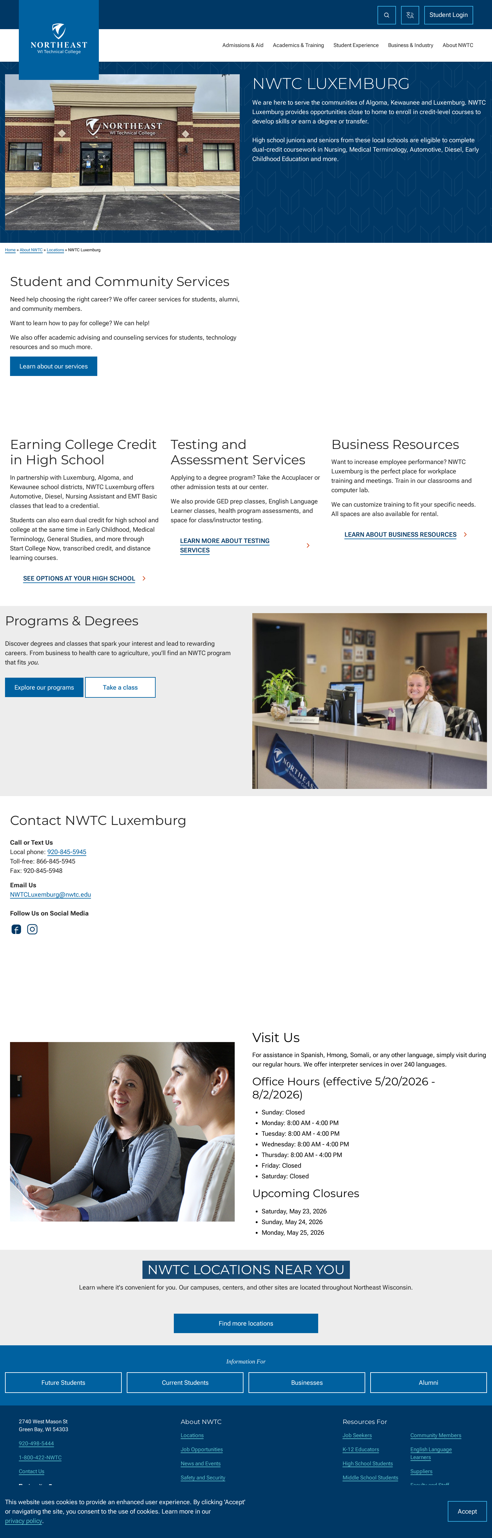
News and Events (201, 1464)
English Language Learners (431, 1453)
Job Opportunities (202, 1449)
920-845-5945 (66, 852)
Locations (55, 250)
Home (10, 250)
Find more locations (246, 1323)
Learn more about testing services (246, 545)
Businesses (307, 1382)
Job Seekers (357, 1435)
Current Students (185, 1382)
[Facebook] (16, 930)
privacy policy (23, 1521)
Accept (467, 1511)
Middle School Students (370, 1478)
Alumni (428, 1382)
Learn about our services (53, 366)
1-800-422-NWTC (40, 1458)
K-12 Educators (361, 1449)
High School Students (368, 1464)
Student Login (449, 14)
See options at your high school (85, 578)
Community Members (435, 1435)
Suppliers (421, 1471)
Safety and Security (203, 1478)
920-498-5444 (36, 1444)
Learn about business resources (407, 534)
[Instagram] (32, 930)
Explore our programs (44, 687)
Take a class (120, 687)
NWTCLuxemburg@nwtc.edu (50, 894)
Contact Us (31, 1471)
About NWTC (31, 250)
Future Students (63, 1382)
